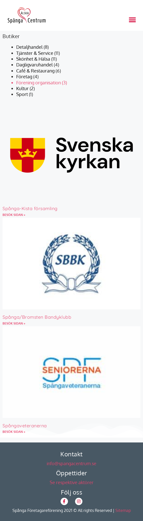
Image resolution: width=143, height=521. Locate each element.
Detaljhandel (29, 47)
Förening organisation (38, 82)
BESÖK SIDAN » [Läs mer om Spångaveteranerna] (14, 432)
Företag (24, 76)
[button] (132, 20)
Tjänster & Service (34, 53)
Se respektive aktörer (72, 482)
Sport (22, 94)
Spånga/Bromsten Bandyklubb (37, 317)
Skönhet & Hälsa (33, 59)
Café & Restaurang (35, 70)
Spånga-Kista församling (30, 208)
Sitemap (123, 510)
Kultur (22, 88)
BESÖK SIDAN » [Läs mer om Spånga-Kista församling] (14, 215)
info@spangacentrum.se (71, 463)
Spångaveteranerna (25, 426)
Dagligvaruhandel (34, 64)
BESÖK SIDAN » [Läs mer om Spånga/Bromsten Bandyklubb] (14, 323)
